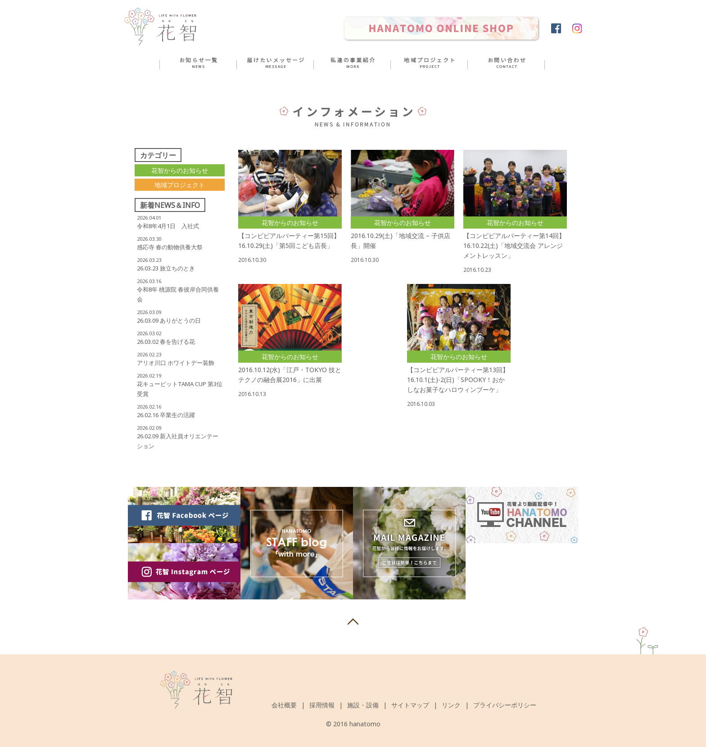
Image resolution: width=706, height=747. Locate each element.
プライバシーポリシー (504, 705)
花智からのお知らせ (179, 170)
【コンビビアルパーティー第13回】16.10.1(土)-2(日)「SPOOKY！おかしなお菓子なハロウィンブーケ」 (458, 379)
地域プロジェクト (179, 184)
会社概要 (284, 705)
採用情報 (322, 705)
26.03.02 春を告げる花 (166, 342)
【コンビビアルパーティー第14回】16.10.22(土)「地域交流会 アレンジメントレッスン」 (514, 245)
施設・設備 (363, 705)
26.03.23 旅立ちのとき (166, 268)
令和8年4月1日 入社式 (168, 226)
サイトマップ (410, 705)
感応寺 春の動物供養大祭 (170, 247)
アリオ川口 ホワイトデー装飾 (175, 363)
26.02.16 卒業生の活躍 (166, 415)
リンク (451, 705)
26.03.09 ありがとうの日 (169, 320)
